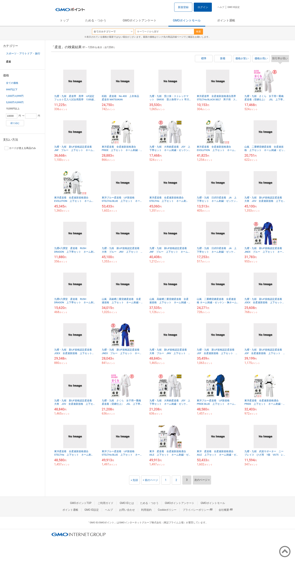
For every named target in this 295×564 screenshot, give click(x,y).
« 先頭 (134, 480)
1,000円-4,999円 (15, 96)
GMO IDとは (127, 503)
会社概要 (226, 509)
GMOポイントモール (187, 20)
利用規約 (146, 509)
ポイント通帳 (226, 20)
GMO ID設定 (233, 7)
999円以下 (11, 89)
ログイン (203, 7)
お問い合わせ (127, 509)
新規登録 (183, 7)
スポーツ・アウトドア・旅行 (23, 53)
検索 (198, 31)
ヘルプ (220, 7)
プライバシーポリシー (197, 509)
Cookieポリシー (167, 509)
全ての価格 (12, 83)
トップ (64, 20)
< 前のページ (150, 480)
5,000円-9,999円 (15, 102)
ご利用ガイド (105, 503)
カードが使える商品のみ (20, 148)
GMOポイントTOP (80, 503)
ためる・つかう (95, 20)
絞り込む (15, 123)
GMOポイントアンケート (140, 20)
